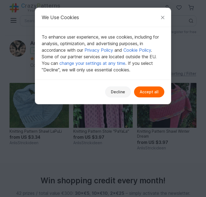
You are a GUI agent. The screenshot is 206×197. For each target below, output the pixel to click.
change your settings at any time (92, 63)
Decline (118, 91)
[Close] (163, 17)
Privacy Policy (98, 50)
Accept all (149, 91)
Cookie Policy (137, 50)
